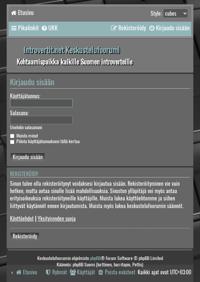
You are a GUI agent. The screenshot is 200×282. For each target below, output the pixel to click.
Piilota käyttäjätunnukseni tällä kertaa (45, 141)
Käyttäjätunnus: (25, 96)
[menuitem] (49, 28)
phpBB (95, 258)
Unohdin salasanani (26, 127)
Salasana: (19, 113)
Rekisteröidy (25, 236)
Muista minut (24, 136)
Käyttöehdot (22, 218)
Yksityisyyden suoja (57, 218)
